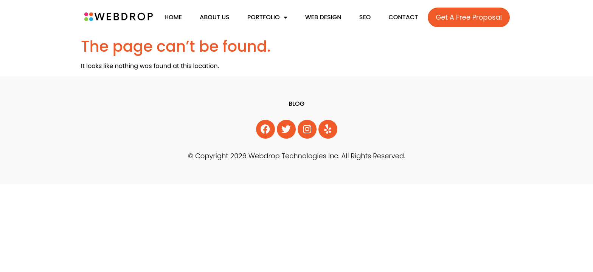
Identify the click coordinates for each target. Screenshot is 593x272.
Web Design (323, 17)
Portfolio (267, 17)
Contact (403, 17)
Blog (296, 103)
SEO (365, 17)
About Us (215, 17)
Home (173, 17)
